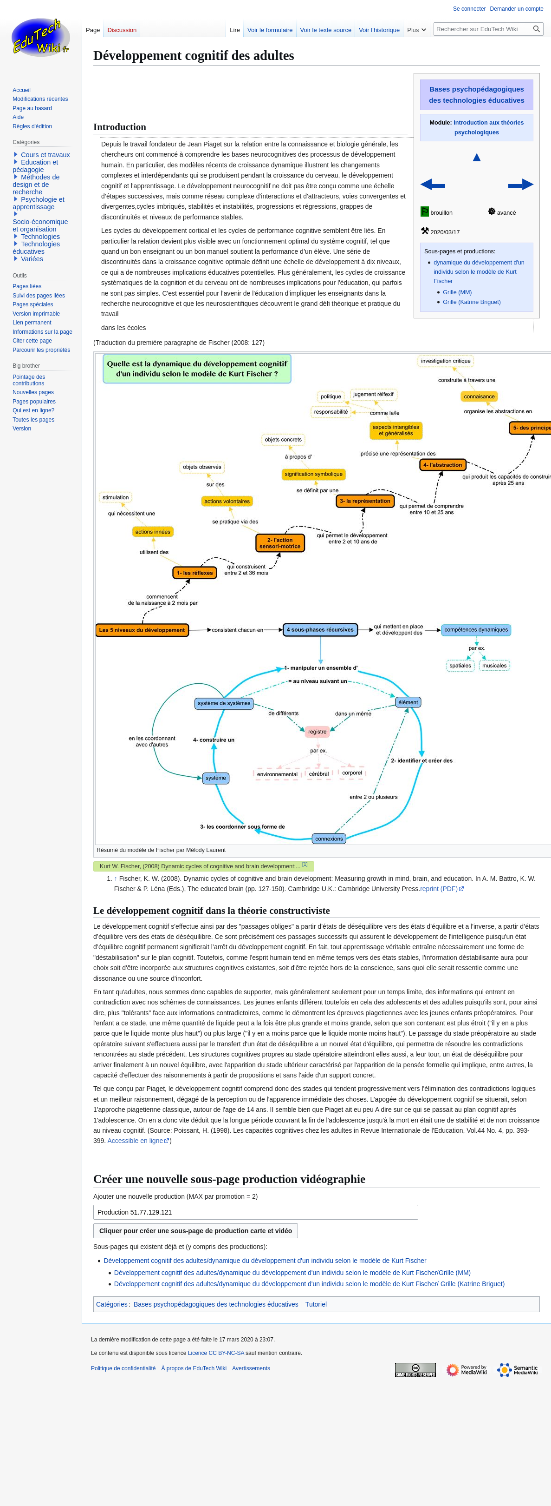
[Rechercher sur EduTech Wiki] (489, 29)
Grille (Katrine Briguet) (472, 302)
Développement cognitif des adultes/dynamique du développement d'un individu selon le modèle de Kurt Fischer (265, 1260)
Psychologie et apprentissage (39, 203)
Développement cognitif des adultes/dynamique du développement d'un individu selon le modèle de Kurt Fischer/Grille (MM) (292, 1272)
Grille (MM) (457, 292)
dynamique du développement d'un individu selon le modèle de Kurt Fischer (479, 271)
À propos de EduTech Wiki (194, 1368)
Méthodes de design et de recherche (36, 184)
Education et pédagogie (35, 166)
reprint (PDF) (439, 888)
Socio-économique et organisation (40, 225)
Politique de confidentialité (123, 1368)
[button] (16, 154)
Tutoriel (316, 1304)
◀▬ (433, 183)
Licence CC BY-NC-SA (216, 1353)
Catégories (112, 1304)
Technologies (40, 236)
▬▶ (520, 183)
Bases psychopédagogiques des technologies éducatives (216, 1304)
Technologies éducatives (36, 247)
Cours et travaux (45, 155)
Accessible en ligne (135, 1140)
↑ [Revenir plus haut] (115, 878)
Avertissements (251, 1368)
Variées (32, 259)
